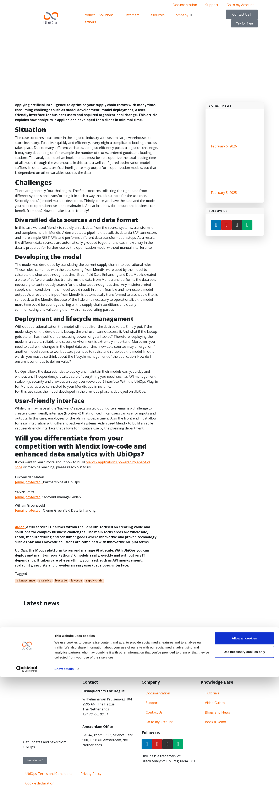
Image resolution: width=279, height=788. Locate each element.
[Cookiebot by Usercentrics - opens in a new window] (27, 780)
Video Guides (215, 702)
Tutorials (212, 693)
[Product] (88, 15)
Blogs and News (217, 712)
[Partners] (89, 22)
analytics (45, 580)
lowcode (76, 580)
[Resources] (158, 15)
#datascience (26, 580)
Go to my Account (240, 4)
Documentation (185, 4)
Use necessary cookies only (244, 762)
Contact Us (154, 712)
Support (211, 4)
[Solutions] (108, 15)
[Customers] (133, 15)
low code (61, 580)
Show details (64, 780)
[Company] (183, 15)
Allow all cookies (244, 749)
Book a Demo (215, 722)
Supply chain (94, 580)
